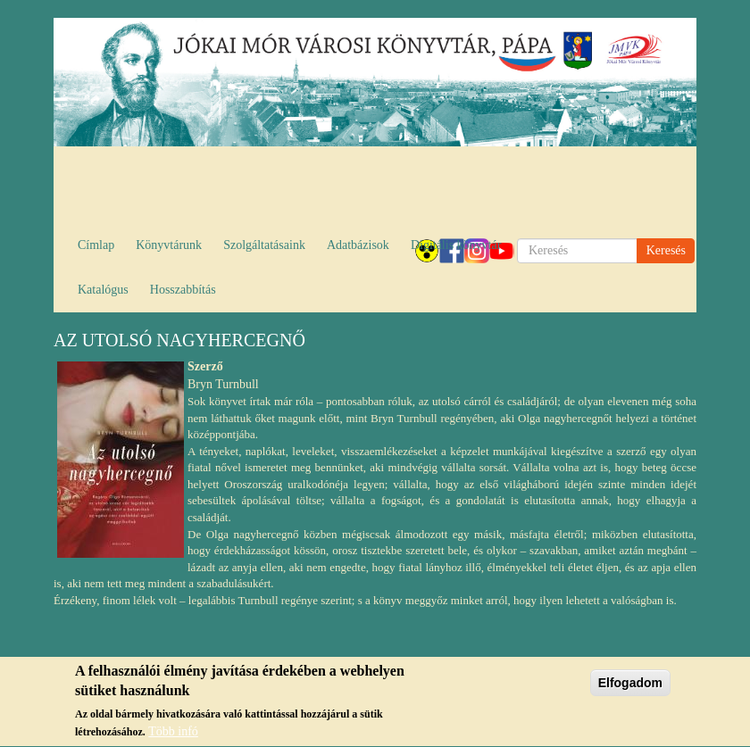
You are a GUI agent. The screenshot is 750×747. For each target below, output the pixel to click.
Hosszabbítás (183, 289)
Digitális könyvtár (456, 245)
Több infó (173, 734)
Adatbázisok (358, 245)
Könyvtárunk (169, 245)
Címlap (96, 245)
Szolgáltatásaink (264, 245)
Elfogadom (630, 684)
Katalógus (103, 289)
